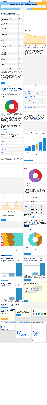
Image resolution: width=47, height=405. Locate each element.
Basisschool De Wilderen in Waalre (30, 91)
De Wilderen (26, 204)
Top (42, 322)
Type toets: (2, 197)
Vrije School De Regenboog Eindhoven (30, 100)
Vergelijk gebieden (27, 253)
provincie (17, 79)
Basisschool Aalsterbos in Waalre (29, 94)
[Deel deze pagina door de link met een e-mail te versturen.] (33, 314)
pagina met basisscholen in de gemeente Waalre (8, 305)
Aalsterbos (26, 206)
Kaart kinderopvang (35, 333)
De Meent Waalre (27, 203)
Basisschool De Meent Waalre (29, 93)
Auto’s (18, 332)
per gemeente (13, 79)
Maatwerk (33, 339)
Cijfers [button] (30, 1)
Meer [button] (39, 1)
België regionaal (25, 329)
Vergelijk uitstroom (8, 255)
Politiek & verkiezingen (20, 337)
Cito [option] (5, 197)
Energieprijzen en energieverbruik (22, 334)
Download (44, 1)
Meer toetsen (3, 219)
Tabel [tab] (29, 30)
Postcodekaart (34, 335)
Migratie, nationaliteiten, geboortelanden (23, 335)
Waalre (2, 138)
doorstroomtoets (32, 223)
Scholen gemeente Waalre (28, 160)
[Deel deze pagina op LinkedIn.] (39, 314)
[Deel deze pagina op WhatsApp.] (42, 314)
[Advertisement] (35, 19)
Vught (2, 152)
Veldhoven (2, 141)
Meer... (26, 111)
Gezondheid (18, 333)
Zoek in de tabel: (39, 197)
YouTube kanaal (34, 340)
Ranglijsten (34, 329)
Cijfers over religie (4, 129)
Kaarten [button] (35, 1)
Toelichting (3, 255)
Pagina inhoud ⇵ (23, 8)
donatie (7, 314)
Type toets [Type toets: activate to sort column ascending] (37, 199)
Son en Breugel (3, 149)
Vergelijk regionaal (4, 280)
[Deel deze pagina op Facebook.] (36, 314)
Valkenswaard (3, 144)
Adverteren (34, 337)
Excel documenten (38, 297)
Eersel (2, 146)
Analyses (33, 326)
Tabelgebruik (27, 226)
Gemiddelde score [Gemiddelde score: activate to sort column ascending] (42, 199)
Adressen (18, 326)
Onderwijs (2, 82)
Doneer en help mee (5, 318)
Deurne (2, 147)
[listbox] (5, 197)
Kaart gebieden (34, 332)
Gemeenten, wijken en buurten (21, 327)
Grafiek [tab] (26, 30)
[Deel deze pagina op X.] (45, 314)
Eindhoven (2, 139)
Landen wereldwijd (19, 329)
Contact (33, 338)
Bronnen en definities (35, 327)
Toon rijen (27, 215)
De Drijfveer (26, 201)
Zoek (27, 1)
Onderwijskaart (34, 334)
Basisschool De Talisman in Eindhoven (30, 107)
